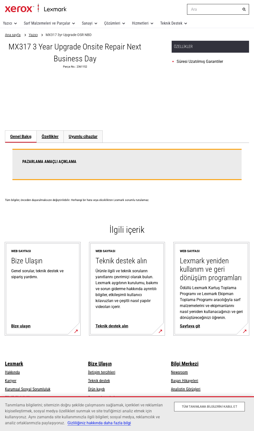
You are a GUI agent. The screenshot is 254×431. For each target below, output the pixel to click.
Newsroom (179, 372)
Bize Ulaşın (100, 364)
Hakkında (12, 372)
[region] (127, 413)
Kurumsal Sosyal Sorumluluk (27, 389)
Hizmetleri (140, 23)
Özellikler (50, 136)
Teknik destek (99, 380)
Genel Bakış (21, 136)
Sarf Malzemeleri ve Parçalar (47, 23)
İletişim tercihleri (101, 372)
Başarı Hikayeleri (184, 380)
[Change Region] (180, 9)
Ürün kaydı (96, 389)
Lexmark (14, 364)
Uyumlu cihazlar (83, 136)
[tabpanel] (127, 167)
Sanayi (87, 23)
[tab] (20, 136)
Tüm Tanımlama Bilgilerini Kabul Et (209, 406)
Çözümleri (112, 23)
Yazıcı (7, 23)
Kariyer (10, 380)
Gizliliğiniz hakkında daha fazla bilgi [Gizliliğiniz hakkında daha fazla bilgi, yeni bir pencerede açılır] (99, 423)
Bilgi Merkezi (184, 364)
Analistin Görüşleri (185, 389)
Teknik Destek (171, 23)
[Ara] (244, 9)
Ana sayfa (35, 8)
